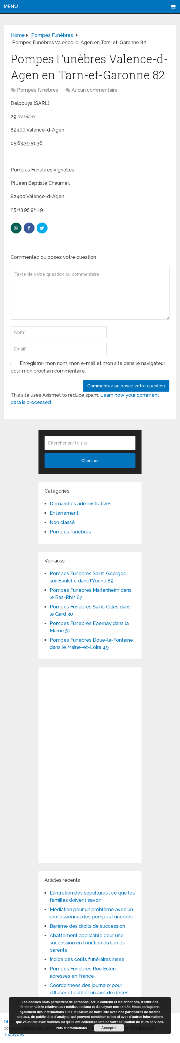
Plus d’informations (71, 1028)
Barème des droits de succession (87, 926)
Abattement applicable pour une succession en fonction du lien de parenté (87, 943)
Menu (11, 6)
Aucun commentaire (95, 90)
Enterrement (64, 513)
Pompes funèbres (37, 90)
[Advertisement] (90, 764)
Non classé (62, 522)
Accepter (109, 1028)
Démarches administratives (81, 504)
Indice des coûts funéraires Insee (87, 959)
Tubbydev (14, 1034)
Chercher (90, 460)
